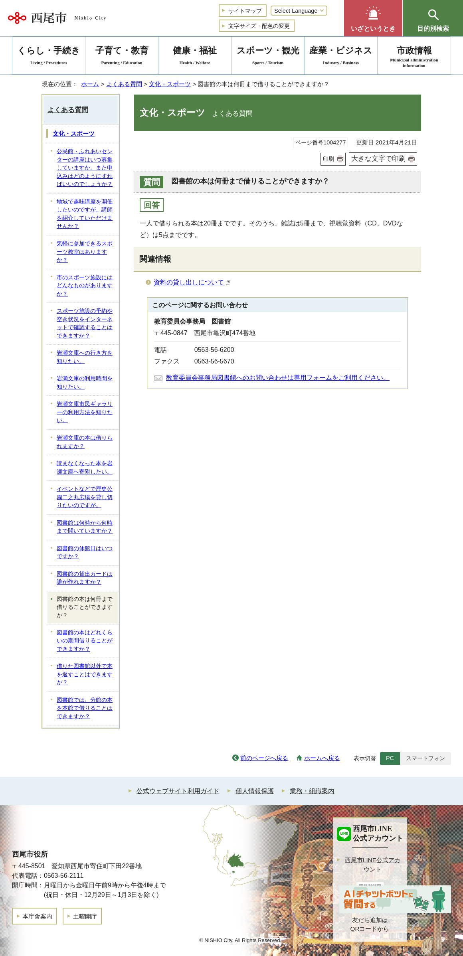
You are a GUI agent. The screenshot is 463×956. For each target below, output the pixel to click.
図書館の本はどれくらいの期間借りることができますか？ (85, 641)
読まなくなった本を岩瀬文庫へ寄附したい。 (85, 467)
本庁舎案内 (37, 916)
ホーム (90, 84)
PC (390, 758)
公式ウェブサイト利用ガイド (178, 791)
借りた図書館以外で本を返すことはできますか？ (85, 674)
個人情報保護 (254, 791)
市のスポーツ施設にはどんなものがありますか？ (85, 286)
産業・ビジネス (341, 56)
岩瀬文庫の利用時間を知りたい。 (85, 382)
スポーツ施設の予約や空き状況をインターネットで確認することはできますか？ (85, 323)
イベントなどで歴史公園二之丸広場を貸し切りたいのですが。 (85, 497)
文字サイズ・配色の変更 (259, 26)
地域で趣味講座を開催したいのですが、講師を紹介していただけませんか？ (85, 214)
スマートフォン (425, 758)
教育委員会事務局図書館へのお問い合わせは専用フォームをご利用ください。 (278, 377)
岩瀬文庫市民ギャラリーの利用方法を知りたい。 (85, 412)
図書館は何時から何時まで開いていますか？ (85, 527)
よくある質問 (124, 84)
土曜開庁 (85, 916)
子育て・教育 (121, 56)
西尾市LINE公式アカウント (372, 865)
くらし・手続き (48, 56)
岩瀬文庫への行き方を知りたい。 (85, 357)
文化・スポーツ (170, 84)
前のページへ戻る (264, 758)
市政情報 (414, 56)
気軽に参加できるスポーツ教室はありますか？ (85, 252)
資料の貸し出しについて (192, 282)
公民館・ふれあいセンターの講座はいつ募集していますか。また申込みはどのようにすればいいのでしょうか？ (85, 167)
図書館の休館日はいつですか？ (85, 552)
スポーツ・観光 (267, 56)
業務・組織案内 (312, 791)
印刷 (328, 159)
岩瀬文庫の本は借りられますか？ (85, 442)
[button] (373, 18)
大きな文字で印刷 (378, 158)
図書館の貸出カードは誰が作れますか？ (85, 578)
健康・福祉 (194, 56)
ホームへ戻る (322, 758)
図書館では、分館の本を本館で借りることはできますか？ (85, 708)
